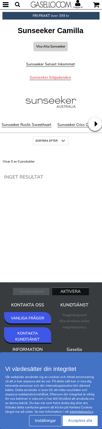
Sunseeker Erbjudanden (50, 77)
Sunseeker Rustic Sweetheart (26, 124)
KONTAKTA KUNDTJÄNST (27, 336)
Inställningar (45, 420)
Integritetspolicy (74, 327)
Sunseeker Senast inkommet (50, 64)
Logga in (78, 7)
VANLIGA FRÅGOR (27, 318)
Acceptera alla (80, 420)
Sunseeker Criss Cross (76, 124)
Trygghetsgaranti (74, 315)
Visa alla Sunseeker (50, 46)
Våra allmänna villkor (74, 321)
